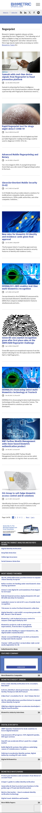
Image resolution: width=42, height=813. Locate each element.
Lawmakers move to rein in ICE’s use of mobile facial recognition (20, 603)
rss (21, 13)
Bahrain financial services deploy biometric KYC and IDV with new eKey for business (20, 597)
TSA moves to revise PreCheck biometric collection (20, 608)
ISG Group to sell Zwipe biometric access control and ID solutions (19, 494)
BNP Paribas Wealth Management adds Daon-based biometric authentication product (18, 444)
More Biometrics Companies (11, 675)
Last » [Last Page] (33, 517)
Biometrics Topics (8, 45)
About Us (5, 12)
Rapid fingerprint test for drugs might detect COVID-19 (18, 127)
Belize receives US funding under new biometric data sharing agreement (20, 585)
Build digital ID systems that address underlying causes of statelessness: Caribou (19, 748)
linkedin (25, 13)
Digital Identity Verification (11, 549)
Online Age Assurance (9, 557)
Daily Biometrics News (9, 649)
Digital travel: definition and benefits (15, 798)
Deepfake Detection (8, 553)
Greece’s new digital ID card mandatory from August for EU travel (20, 591)
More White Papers (8, 803)
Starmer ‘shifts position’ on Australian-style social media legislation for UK (20, 644)
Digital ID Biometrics (9, 759)
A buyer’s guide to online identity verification (18, 782)
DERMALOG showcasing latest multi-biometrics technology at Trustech (20, 391)
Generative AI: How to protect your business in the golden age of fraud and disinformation (20, 787)
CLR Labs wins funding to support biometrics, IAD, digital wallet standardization (19, 632)
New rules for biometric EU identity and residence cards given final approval (19, 237)
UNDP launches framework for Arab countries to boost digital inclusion (19, 730)
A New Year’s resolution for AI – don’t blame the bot (20, 696)
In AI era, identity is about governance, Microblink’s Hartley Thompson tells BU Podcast (20, 691)
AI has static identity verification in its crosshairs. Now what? (19, 685)
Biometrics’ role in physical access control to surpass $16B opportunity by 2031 (18, 619)
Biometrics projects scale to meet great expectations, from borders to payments (16, 626)
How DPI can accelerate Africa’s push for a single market (19, 742)
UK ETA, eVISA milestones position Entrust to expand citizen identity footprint (20, 578)
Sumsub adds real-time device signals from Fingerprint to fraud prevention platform (18, 77)
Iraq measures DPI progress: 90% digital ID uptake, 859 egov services (20, 736)
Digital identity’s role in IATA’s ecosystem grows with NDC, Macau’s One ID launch (20, 613)
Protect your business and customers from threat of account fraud (21, 777)
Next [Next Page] (27, 517)
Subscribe (14, 12)
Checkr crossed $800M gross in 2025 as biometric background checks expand (20, 638)
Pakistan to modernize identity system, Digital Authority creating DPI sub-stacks (18, 754)
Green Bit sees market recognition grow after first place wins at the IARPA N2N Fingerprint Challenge (19, 340)
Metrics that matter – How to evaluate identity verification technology (18, 793)
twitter (30, 13)
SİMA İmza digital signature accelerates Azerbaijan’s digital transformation (20, 707)
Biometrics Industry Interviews (12, 712)
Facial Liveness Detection (10, 561)
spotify (38, 13)
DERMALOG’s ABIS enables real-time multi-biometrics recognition (20, 287)
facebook (34, 13)
